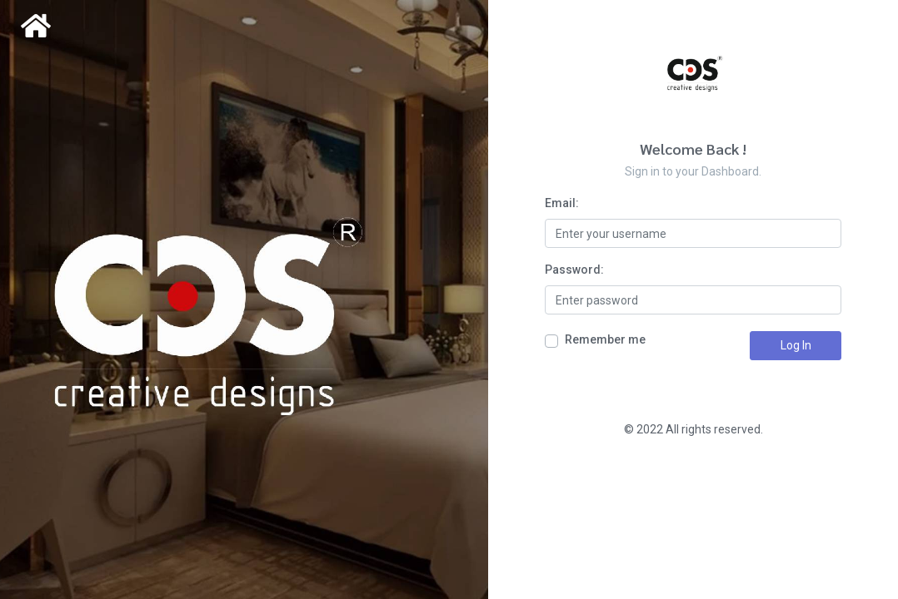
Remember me (605, 339)
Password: (574, 269)
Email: (562, 203)
